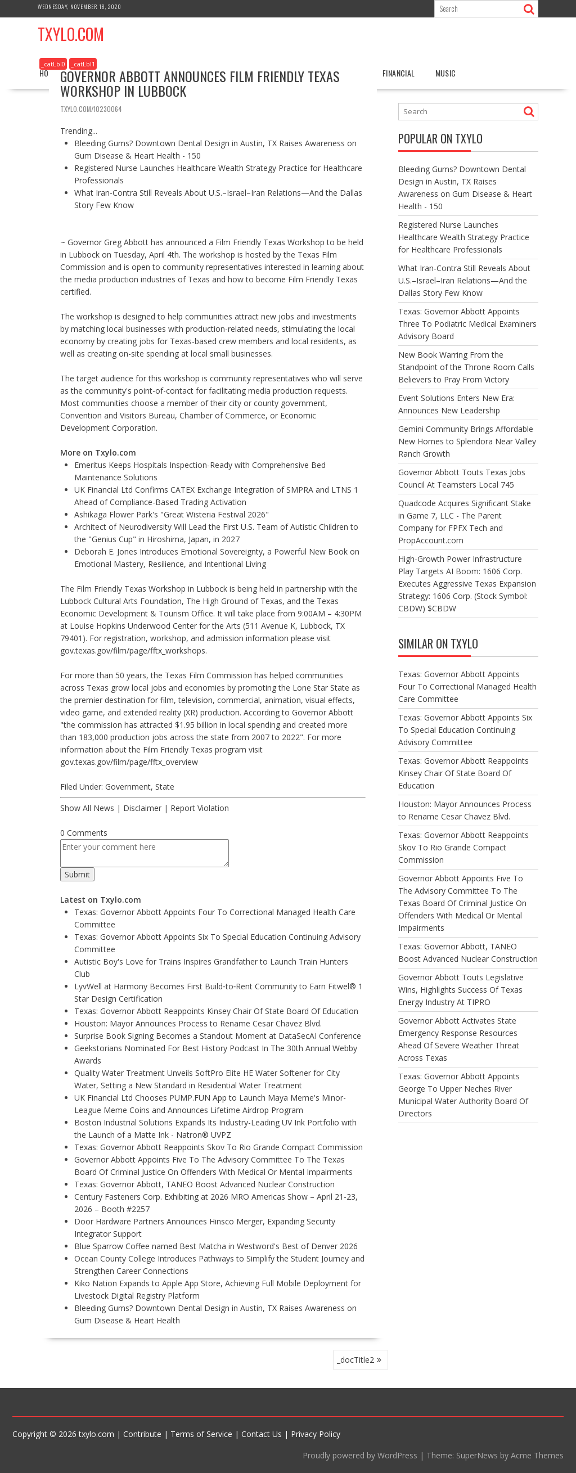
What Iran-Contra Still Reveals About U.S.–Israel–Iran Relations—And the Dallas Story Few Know (464, 280)
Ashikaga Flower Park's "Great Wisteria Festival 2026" (171, 514)
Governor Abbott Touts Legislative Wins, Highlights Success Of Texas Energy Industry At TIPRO (461, 989)
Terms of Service (201, 1434)
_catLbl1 (83, 64)
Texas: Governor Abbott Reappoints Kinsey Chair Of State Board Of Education (216, 1011)
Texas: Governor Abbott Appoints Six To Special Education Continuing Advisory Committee (465, 729)
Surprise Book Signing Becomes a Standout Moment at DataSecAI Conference (217, 1035)
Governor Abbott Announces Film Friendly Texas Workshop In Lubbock (200, 83)
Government (128, 786)
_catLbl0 (53, 64)
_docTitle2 (355, 1359)
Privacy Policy (315, 1434)
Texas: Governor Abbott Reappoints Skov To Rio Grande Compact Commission (218, 1147)
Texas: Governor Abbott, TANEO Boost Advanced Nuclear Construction (204, 1184)
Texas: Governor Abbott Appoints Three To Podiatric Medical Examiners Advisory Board (467, 323)
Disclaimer (142, 808)
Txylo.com (71, 34)
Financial (398, 73)
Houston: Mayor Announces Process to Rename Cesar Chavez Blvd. (198, 1023)
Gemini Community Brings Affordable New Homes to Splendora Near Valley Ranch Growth (467, 441)
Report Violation (199, 808)
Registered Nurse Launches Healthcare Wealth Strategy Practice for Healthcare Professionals (463, 237)
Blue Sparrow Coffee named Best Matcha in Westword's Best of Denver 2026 (216, 1246)
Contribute (142, 1434)
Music (445, 73)
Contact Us (261, 1434)
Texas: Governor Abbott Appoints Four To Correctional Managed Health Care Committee (467, 686)
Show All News (87, 808)
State (164, 786)
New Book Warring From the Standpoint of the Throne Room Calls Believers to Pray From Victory (466, 367)
